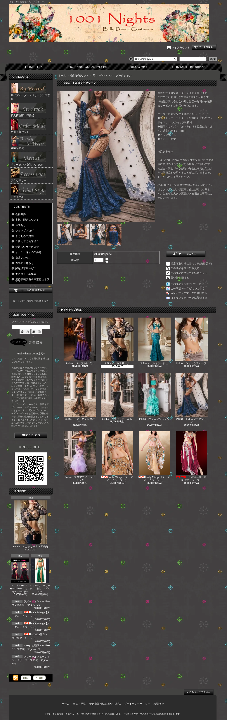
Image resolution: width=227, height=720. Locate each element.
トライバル (28, 191)
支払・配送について (87, 67)
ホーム (35, 67)
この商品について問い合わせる (189, 273)
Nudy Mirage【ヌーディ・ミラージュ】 (117, 456)
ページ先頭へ (199, 692)
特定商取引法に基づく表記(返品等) (191, 263)
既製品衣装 (28, 143)
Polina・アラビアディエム (117, 396)
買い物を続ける (180, 277)
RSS (26, 677)
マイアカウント (181, 47)
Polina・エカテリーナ (117, 341)
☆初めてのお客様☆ (27, 241)
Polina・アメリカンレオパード (80, 398)
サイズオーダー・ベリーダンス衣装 (30, 92)
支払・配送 (79, 703)
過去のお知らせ (24, 263)
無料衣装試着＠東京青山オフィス (32, 280)
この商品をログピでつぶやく (188, 288)
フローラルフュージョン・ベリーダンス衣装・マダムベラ (31, 660)
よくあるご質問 (24, 236)
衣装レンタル (23, 257)
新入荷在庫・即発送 (28, 110)
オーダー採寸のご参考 (28, 252)
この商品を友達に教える (185, 268)
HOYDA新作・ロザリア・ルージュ (191, 456)
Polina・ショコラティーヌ (191, 341)
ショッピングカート (204, 47)
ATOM (39, 677)
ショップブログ (138, 67)
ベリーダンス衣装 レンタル (28, 159)
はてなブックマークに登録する (189, 297)
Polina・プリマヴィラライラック (80, 456)
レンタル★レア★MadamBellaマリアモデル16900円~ (20, 575)
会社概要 (20, 214)
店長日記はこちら (30, 435)
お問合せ (190, 67)
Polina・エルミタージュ (154, 341)
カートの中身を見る (31, 290)
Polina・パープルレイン (80, 341)
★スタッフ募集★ (25, 273)
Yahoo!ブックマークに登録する (189, 293)
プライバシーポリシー (137, 703)
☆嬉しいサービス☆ (27, 246)
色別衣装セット (28, 126)
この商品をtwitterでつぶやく (187, 283)
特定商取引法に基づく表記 (105, 703)
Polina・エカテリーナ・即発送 (31, 524)
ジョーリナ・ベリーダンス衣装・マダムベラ (40, 575)
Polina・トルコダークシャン (115, 75)
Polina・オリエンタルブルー (154, 398)
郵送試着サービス (25, 268)
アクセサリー (28, 175)
